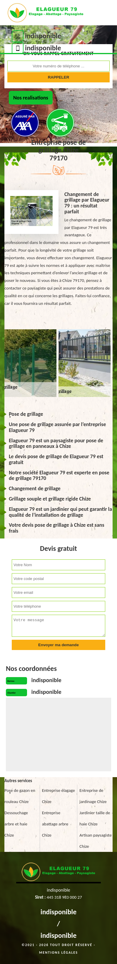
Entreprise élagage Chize (58, 796)
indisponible (59, 912)
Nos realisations (30, 97)
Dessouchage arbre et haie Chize (16, 824)
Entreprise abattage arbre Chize (55, 824)
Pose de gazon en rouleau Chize (19, 796)
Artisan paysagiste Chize (95, 840)
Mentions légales (58, 952)
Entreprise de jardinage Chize (92, 796)
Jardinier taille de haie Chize (94, 818)
